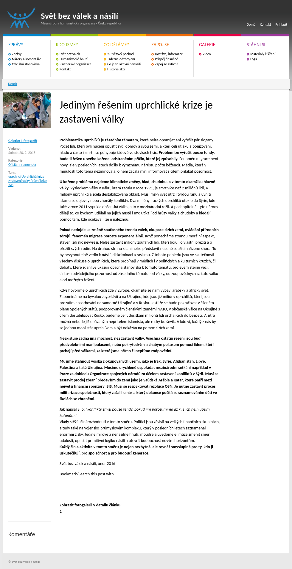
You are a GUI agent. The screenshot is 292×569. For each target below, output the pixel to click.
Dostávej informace (169, 54)
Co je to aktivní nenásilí (124, 64)
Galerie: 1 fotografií (22, 141)
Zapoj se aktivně (166, 64)
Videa (207, 54)
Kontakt (265, 24)
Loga (253, 59)
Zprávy (16, 54)
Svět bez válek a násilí (21, 18)
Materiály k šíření (262, 54)
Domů (251, 24)
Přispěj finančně (166, 59)
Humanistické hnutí (74, 59)
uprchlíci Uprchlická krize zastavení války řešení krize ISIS (27, 180)
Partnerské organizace (75, 64)
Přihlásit (281, 24)
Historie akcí (116, 69)
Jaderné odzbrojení (121, 59)
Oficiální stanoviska (26, 64)
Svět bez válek (70, 54)
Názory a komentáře (26, 59)
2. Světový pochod (120, 54)
